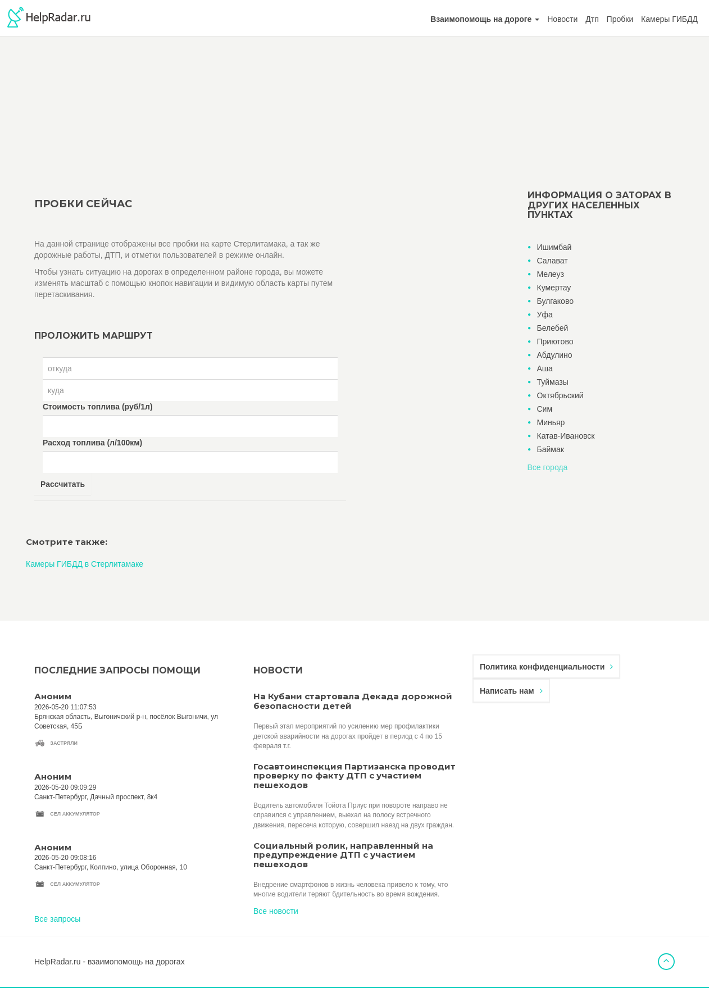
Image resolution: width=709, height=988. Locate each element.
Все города (548, 467)
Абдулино (554, 354)
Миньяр (551, 422)
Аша (545, 368)
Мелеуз (550, 274)
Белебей (553, 328)
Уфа (545, 314)
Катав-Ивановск (566, 435)
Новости (562, 19)
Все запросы (57, 918)
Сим (545, 408)
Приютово (555, 341)
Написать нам (511, 690)
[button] (484, 19)
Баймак (550, 449)
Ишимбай (554, 247)
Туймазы (553, 381)
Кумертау (554, 287)
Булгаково (555, 301)
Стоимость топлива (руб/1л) (98, 406)
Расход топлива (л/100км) (92, 442)
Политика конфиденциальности (546, 666)
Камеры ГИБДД (669, 19)
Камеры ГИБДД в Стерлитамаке (84, 563)
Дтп (591, 19)
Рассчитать (62, 484)
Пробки (620, 19)
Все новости (275, 911)
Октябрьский (560, 395)
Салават (552, 260)
